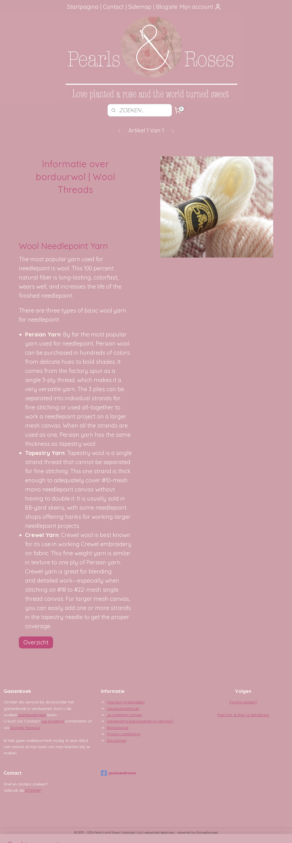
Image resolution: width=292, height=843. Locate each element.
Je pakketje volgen (124, 714)
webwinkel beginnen (159, 832)
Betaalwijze (117, 727)
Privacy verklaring (123, 733)
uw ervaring (53, 721)
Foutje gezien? (243, 702)
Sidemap (139, 6)
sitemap (129, 832)
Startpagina (82, 6)
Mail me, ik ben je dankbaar (243, 714)
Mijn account (200, 6)
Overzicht (35, 642)
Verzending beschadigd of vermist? (140, 721)
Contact (113, 6)
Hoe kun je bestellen (126, 702)
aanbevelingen (31, 714)
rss (139, 832)
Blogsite (166, 6)
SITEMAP (33, 790)
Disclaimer (116, 740)
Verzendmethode (123, 708)
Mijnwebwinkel (207, 832)
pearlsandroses (118, 773)
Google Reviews (25, 727)
